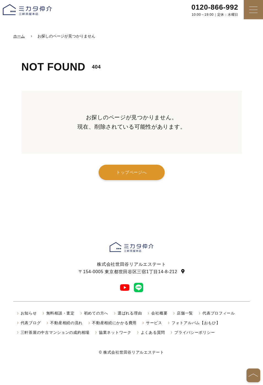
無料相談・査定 (60, 313)
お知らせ (29, 313)
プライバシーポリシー (194, 332)
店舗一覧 (185, 313)
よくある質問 (153, 332)
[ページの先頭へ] (253, 375)
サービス (154, 323)
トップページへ (131, 172)
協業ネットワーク (115, 332)
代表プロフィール (218, 313)
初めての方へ (96, 313)
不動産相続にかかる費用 (114, 323)
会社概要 (159, 313)
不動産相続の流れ (66, 323)
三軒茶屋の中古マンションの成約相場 (55, 332)
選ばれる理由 (130, 313)
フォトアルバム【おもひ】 (196, 323)
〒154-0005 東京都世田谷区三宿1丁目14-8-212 (127, 271)
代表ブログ (31, 323)
